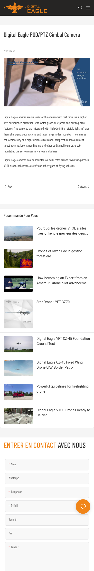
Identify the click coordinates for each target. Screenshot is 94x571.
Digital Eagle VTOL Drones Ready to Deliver (63, 412)
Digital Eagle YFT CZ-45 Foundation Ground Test (63, 341)
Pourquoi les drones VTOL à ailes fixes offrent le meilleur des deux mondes (61, 231)
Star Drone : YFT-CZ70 (53, 302)
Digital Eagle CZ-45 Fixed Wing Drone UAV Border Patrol (60, 364)
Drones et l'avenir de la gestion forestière (60, 253)
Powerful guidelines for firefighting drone (63, 388)
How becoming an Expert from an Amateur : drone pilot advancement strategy (63, 281)
